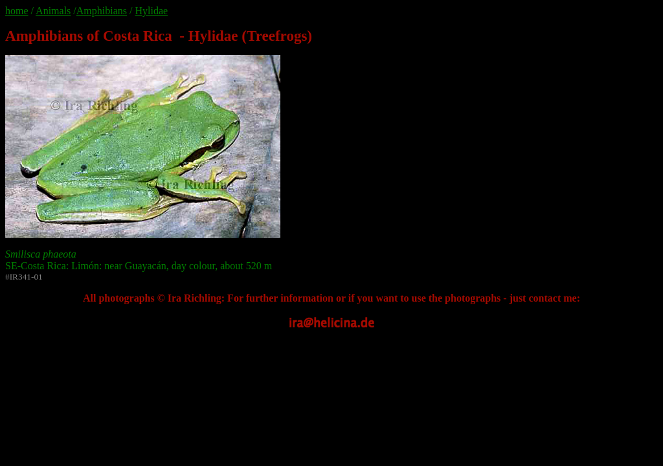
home (16, 10)
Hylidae (151, 10)
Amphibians (101, 10)
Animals (53, 10)
